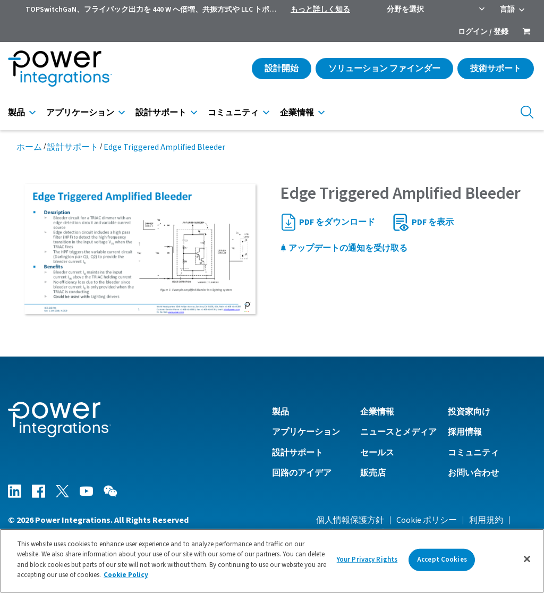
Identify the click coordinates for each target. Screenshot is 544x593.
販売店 (373, 473)
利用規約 (486, 520)
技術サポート (495, 68)
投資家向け (469, 412)
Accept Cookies (442, 559)
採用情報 (465, 432)
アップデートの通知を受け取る (343, 248)
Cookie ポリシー (426, 520)
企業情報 (297, 112)
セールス (377, 453)
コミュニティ (233, 112)
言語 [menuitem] (507, 9)
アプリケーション (80, 112)
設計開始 (282, 68)
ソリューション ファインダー (384, 68)
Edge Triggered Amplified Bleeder (164, 147)
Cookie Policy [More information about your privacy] (126, 575)
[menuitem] (526, 32)
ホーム (29, 147)
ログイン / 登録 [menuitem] (483, 32)
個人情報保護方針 (350, 520)
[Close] (527, 559)
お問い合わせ (473, 473)
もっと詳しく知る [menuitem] (320, 9)
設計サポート (160, 112)
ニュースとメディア (398, 432)
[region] (272, 561)
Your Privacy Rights (367, 559)
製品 (16, 112)
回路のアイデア (302, 473)
